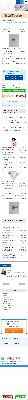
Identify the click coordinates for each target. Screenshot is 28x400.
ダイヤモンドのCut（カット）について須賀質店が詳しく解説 (12, 103)
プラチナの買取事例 (6, 297)
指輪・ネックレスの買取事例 (8, 305)
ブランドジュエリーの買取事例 (8, 299)
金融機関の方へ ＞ (17, 343)
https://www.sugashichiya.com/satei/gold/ (14, 58)
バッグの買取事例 (6, 301)
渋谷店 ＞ (16, 338)
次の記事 (21, 284)
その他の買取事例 (6, 309)
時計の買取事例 (5, 293)
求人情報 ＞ (16, 341)
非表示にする (15, 101)
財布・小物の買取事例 (7, 303)
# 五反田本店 (24, 24)
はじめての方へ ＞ (5, 343)
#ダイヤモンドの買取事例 (21, 22)
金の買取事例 (5, 295)
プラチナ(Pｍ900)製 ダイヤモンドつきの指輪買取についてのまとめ (13, 105)
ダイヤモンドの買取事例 (7, 307)
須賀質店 (14, 353)
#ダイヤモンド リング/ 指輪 (11, 22)
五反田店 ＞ (4, 338)
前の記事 (6, 284)
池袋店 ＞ (4, 341)
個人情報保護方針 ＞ (6, 345)
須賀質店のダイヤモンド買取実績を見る (14, 77)
